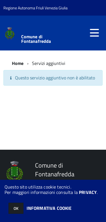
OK (16, 208)
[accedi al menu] (94, 32)
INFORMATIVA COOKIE (49, 208)
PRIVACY (88, 192)
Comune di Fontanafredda (36, 38)
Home (18, 63)
